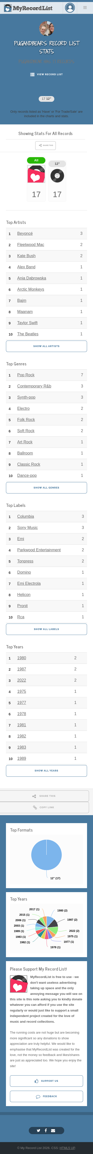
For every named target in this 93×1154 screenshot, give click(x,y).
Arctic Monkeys (30, 289)
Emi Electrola (29, 583)
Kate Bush (26, 256)
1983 (21, 747)
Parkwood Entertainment (39, 550)
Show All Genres (47, 487)
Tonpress (25, 561)
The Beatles (27, 334)
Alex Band (26, 267)
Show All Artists (46, 346)
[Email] (53, 1130)
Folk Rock (26, 420)
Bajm (21, 300)
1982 (21, 736)
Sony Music (27, 527)
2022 (21, 680)
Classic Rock (28, 464)
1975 (21, 691)
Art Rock (24, 442)
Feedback (46, 1096)
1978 (21, 714)
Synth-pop (26, 397)
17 (46, 99)
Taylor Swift (27, 323)
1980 (21, 658)
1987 (21, 669)
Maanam (25, 312)
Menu (85, 7)
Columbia (25, 516)
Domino (24, 572)
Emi (20, 539)
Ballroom (25, 453)
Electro (23, 408)
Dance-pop (27, 475)
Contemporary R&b (34, 386)
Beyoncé (25, 233)
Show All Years (46, 770)
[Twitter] (39, 1130)
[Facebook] (46, 1130)
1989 (21, 758)
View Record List (46, 74)
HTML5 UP (67, 1148)
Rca (20, 617)
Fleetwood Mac (30, 245)
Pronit (22, 606)
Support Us (46, 1081)
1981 (21, 725)
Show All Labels (46, 629)
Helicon (24, 595)
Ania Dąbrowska (31, 278)
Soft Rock (25, 431)
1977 (21, 702)
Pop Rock (25, 375)
